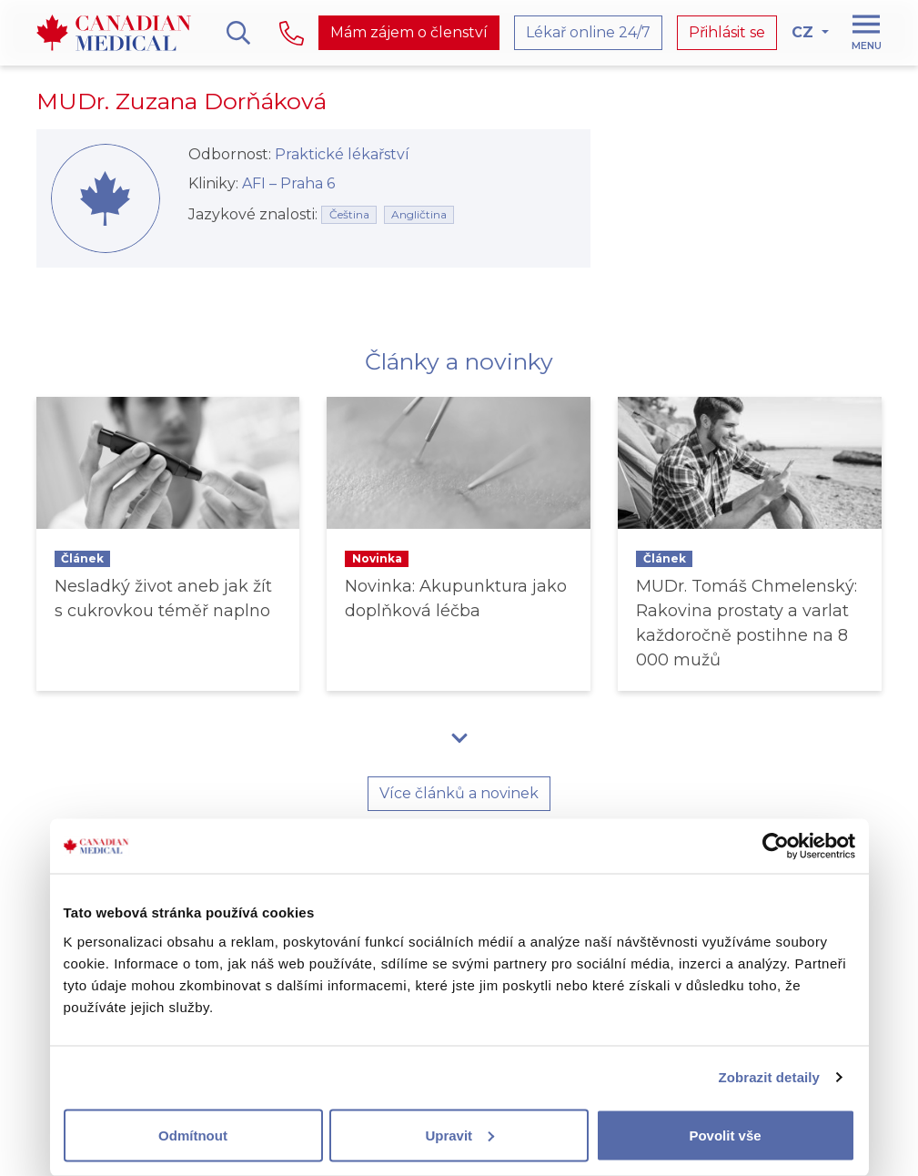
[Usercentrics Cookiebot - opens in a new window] (775, 846)
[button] (459, 737)
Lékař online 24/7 (588, 32)
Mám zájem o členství (409, 32)
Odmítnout (192, 1134)
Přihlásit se (727, 32)
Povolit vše (725, 1134)
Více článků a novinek (459, 793)
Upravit (459, 1134)
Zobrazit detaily (769, 1077)
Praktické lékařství (342, 154)
